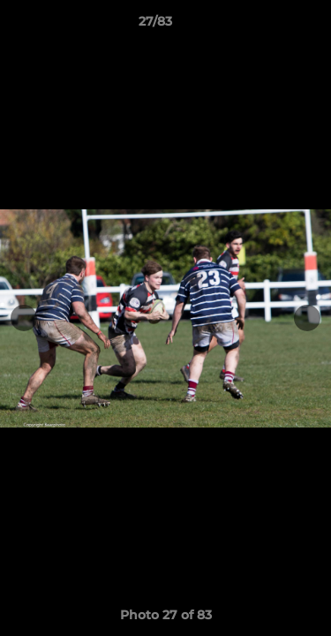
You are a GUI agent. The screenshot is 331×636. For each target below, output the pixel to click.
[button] (267, 26)
